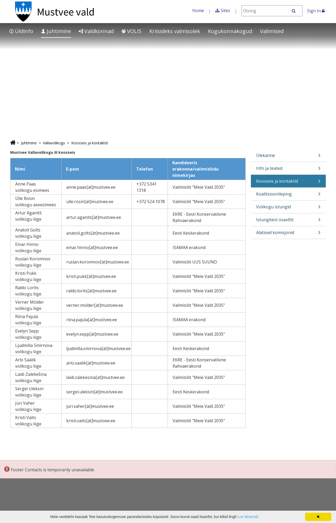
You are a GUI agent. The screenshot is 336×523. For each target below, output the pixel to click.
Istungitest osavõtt (288, 221)
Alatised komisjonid (288, 234)
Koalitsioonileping (288, 195)
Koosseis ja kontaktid (89, 142)
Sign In (315, 11)
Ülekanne (288, 157)
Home (198, 10)
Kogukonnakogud (230, 31)
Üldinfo (21, 31)
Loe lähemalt (247, 517)
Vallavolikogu (54, 142)
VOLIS (131, 31)
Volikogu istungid (288, 208)
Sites (225, 10)
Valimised (272, 31)
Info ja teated (288, 170)
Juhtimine (56, 31)
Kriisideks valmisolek (174, 31)
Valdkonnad (96, 31)
